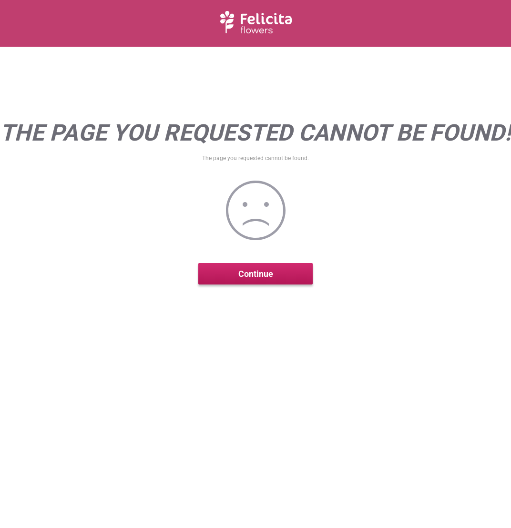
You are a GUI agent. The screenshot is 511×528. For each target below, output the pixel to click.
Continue (255, 274)
